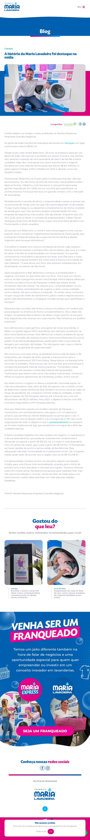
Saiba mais (41, 831)
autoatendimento (59, 422)
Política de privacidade (45, 781)
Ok (50, 831)
